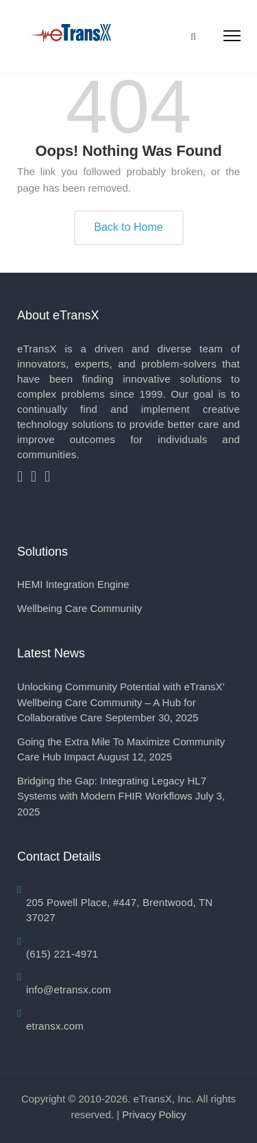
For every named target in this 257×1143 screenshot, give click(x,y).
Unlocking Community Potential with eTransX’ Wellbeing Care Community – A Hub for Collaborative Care (120, 702)
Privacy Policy (154, 1114)
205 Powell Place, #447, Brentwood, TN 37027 (119, 910)
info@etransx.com (68, 989)
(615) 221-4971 (62, 954)
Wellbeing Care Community (79, 608)
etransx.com (55, 1026)
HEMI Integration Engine (73, 584)
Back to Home (128, 227)
